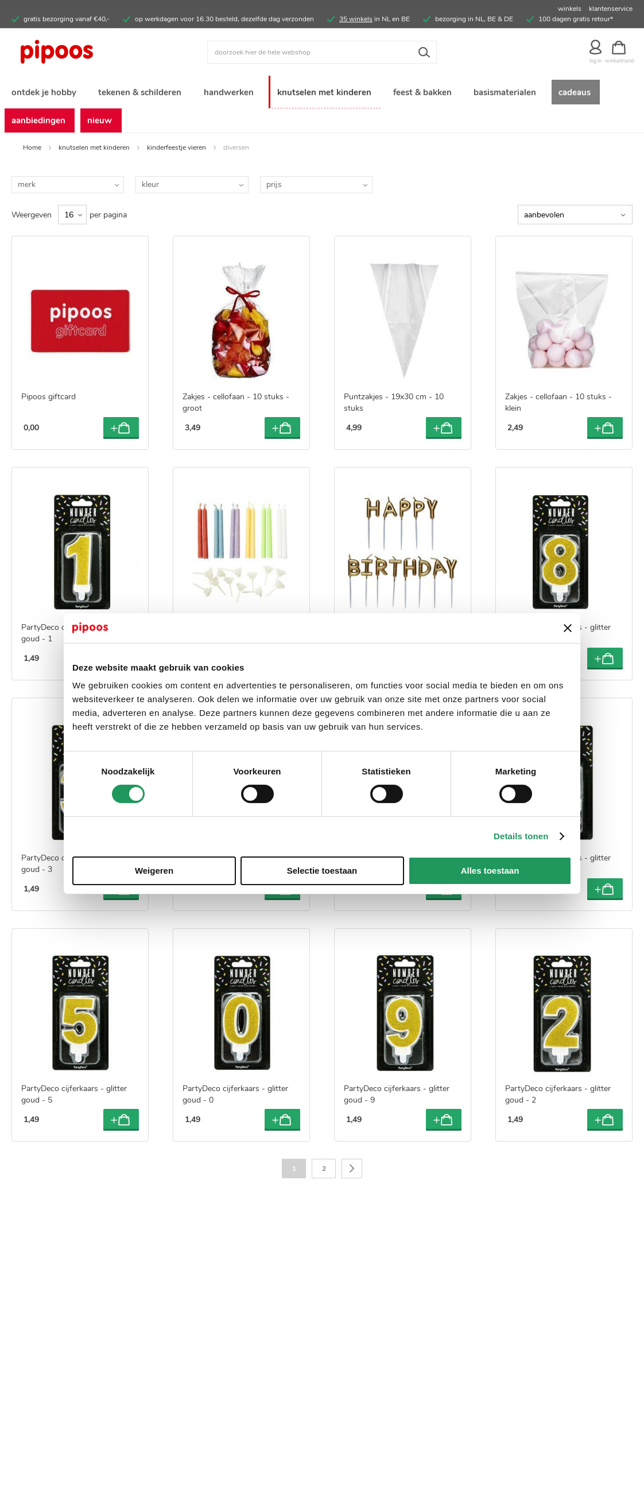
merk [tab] (27, 181)
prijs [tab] (274, 181)
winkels (569, 8)
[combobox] (322, 52)
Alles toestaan (490, 870)
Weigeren (154, 870)
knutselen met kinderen (94, 144)
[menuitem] (43, 89)
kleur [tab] (150, 181)
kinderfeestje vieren (176, 144)
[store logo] (89, 52)
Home (32, 144)
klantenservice (611, 8)
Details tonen (521, 836)
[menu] (322, 103)
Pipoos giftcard (48, 393)
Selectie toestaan (322, 870)
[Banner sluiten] (568, 628)
